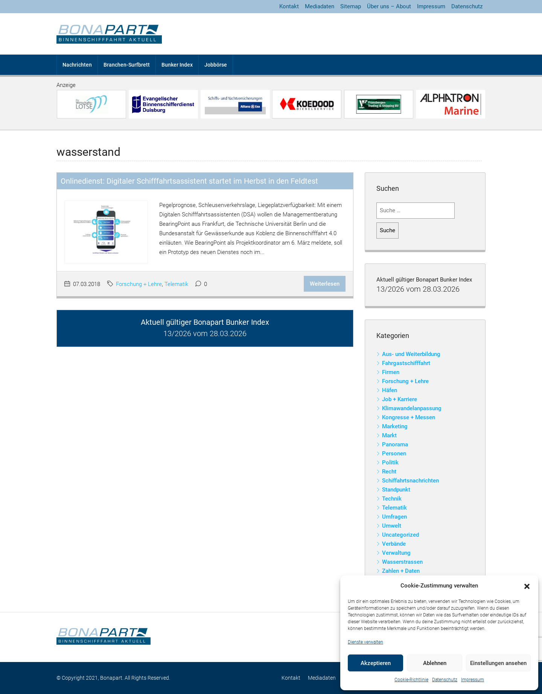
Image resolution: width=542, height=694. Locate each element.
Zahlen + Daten (401, 571)
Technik (392, 498)
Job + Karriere (399, 399)
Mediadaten (319, 6)
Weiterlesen (325, 283)
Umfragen (394, 516)
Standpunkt (396, 489)
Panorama (395, 444)
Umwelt (391, 525)
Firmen (390, 372)
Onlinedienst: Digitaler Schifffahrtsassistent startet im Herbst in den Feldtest (189, 181)
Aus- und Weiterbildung (411, 354)
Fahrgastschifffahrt (406, 363)
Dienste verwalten (365, 642)
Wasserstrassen (402, 562)
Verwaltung (396, 552)
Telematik (176, 284)
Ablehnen (434, 663)
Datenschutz (444, 679)
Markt (389, 435)
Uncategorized (400, 534)
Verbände (394, 543)
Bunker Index (177, 65)
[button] (527, 586)
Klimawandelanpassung (412, 408)
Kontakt (289, 6)
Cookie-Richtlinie (411, 679)
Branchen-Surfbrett (127, 65)
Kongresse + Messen (408, 417)
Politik (390, 462)
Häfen (389, 390)
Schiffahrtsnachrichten (410, 480)
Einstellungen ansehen (498, 663)
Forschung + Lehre (139, 284)
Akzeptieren (376, 663)
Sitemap (350, 6)
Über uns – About (389, 6)
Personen (394, 453)
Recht (389, 471)
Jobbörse (215, 65)
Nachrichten (77, 65)
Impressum (472, 679)
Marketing (395, 426)
